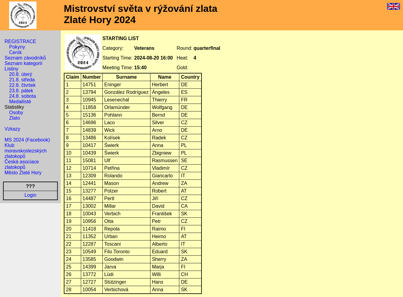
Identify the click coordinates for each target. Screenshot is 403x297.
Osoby (16, 112)
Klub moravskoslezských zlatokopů (26, 151)
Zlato (14, 118)
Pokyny (17, 47)
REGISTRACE (20, 41)
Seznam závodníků (25, 57)
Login (30, 195)
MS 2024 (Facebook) (27, 139)
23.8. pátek (21, 90)
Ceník (15, 52)
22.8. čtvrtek (22, 85)
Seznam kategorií (24, 63)
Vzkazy (12, 128)
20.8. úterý (20, 74)
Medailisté (20, 101)
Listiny (11, 68)
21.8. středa (22, 79)
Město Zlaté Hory (23, 172)
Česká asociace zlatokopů (22, 164)
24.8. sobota (22, 96)
